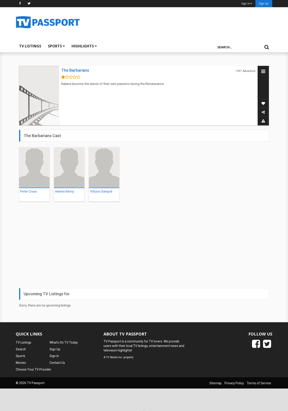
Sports (56, 46)
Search (21, 349)
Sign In (54, 356)
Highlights (84, 46)
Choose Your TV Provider (33, 369)
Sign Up (264, 3)
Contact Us (57, 362)
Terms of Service (259, 383)
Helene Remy (64, 191)
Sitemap (215, 383)
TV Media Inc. (114, 357)
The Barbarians (75, 70)
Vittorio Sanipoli (101, 191)
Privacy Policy (234, 383)
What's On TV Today (64, 342)
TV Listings (30, 46)
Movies (21, 362)
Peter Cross (28, 191)
